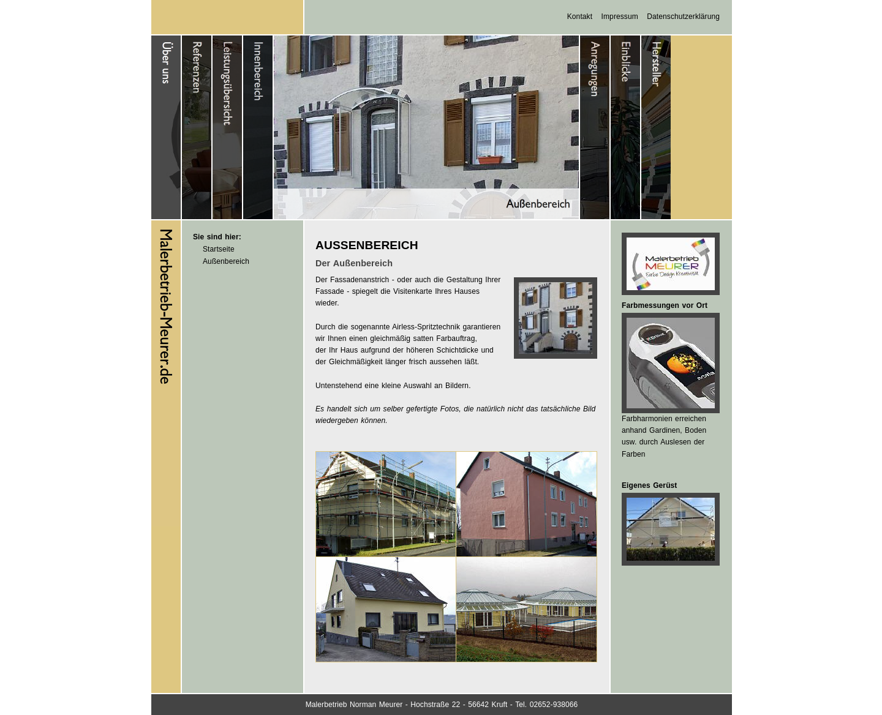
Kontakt (579, 16)
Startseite (219, 249)
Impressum (619, 16)
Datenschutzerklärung (683, 16)
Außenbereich (226, 261)
